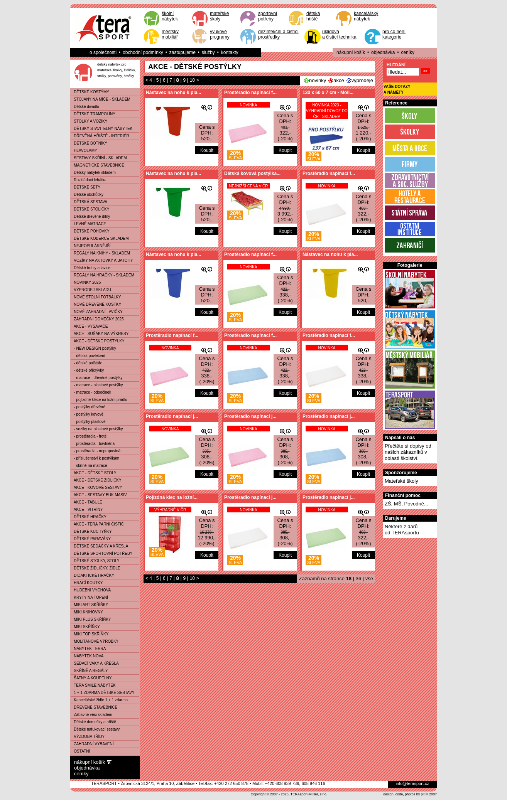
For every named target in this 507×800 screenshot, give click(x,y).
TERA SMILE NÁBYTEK (93, 685)
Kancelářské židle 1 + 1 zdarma (99, 700)
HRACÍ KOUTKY (87, 583)
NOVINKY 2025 (86, 282)
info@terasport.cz (412, 783)
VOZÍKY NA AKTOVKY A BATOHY (102, 260)
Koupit (206, 150)
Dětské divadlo (85, 106)
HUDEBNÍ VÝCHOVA (91, 590)
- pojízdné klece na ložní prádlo (99, 399)
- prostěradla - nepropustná (95, 451)
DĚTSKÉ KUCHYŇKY (91, 531)
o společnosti (103, 52)
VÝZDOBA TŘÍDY (88, 736)
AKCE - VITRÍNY (87, 509)
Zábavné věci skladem (91, 714)
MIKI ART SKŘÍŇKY (89, 605)
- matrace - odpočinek (91, 392)
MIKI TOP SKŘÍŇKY (89, 634)
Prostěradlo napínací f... (250, 92)
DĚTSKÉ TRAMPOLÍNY (93, 114)
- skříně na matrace (89, 465)
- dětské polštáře (86, 363)
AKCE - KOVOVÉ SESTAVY (96, 487)
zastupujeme (182, 52)
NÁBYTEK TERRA (88, 649)
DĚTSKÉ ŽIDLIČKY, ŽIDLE (95, 568)
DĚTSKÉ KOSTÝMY (90, 92)
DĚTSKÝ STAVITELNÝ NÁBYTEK (101, 128)
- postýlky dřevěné (88, 407)
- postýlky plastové (88, 421)
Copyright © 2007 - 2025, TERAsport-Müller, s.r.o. (289, 794)
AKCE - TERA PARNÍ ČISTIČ (97, 524)
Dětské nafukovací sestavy (95, 729)
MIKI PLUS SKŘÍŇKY (91, 619)
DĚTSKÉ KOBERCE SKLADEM (100, 238)
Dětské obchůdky (87, 194)
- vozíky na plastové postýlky (97, 429)
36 (358, 578)
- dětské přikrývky (87, 370)
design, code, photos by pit (403, 794)
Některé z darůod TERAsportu (402, 530)
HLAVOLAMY (84, 150)
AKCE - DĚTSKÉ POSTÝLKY (98, 341)
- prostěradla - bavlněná (93, 443)
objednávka (383, 52)
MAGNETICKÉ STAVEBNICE (97, 165)
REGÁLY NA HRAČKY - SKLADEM (102, 275)
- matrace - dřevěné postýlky (97, 378)
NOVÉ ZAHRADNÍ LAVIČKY (97, 312)
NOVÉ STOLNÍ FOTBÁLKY (96, 297)
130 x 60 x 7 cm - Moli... (328, 92)
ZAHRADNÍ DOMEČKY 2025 (97, 319)
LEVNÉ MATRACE (88, 224)
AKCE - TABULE (86, 502)
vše (369, 578)
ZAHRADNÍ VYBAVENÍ (92, 744)
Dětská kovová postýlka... (252, 173)
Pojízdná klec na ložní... (172, 497)
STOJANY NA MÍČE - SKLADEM (100, 99)
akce (338, 80)
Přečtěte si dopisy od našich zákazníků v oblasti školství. (408, 452)
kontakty (229, 52)
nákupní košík (350, 52)
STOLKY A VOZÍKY (89, 121)
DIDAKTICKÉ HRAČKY (92, 575)
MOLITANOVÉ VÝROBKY (94, 641)
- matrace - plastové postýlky (97, 385)
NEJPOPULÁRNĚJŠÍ (90, 246)
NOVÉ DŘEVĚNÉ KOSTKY (96, 304)
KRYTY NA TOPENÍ (89, 597)
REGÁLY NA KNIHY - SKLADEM (100, 253)
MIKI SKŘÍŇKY (85, 627)
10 (192, 80)
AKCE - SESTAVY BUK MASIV (99, 495)
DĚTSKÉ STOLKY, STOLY (95, 561)
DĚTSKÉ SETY (85, 187)
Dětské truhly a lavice (90, 268)
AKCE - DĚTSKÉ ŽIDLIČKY (96, 480)
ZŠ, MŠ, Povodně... (406, 504)
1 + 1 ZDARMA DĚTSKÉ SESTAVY (103, 693)
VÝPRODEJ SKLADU (91, 290)
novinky (317, 80)
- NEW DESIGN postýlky (93, 348)
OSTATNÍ (80, 751)
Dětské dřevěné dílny (90, 216)
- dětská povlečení (88, 356)
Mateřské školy (401, 481)
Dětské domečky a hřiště (93, 722)
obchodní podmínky (143, 52)
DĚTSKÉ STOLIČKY (90, 209)
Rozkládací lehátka (88, 180)
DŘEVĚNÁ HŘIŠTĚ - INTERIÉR (100, 136)
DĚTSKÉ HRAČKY (88, 517)
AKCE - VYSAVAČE (89, 326)
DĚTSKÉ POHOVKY (90, 231)
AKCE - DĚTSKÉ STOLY (94, 473)
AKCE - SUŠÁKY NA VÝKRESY (99, 334)
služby (208, 52)
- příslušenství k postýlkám (95, 458)
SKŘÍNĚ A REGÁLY (89, 671)
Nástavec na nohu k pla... (173, 92)
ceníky (407, 52)
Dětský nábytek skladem (93, 172)
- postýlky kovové (87, 414)
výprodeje (362, 80)
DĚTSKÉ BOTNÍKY (89, 143)
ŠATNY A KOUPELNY (91, 678)
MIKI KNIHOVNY (87, 612)
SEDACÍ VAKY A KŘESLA (95, 663)
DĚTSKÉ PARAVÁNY (91, 539)
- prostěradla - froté (88, 436)
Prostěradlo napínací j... (172, 416)
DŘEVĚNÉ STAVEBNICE (94, 707)
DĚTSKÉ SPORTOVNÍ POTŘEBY (101, 553)
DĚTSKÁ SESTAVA (89, 202)
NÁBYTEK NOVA (87, 656)
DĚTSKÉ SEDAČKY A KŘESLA (99, 546)
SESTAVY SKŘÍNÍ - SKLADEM (99, 158)
